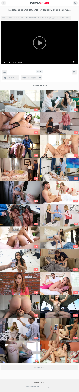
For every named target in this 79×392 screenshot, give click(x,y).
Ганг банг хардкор (28, 18)
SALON (39, 3)
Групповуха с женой (10, 18)
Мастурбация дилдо (46, 18)
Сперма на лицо (63, 18)
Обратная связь (39, 382)
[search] (75, 3)
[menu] (3, 3)
